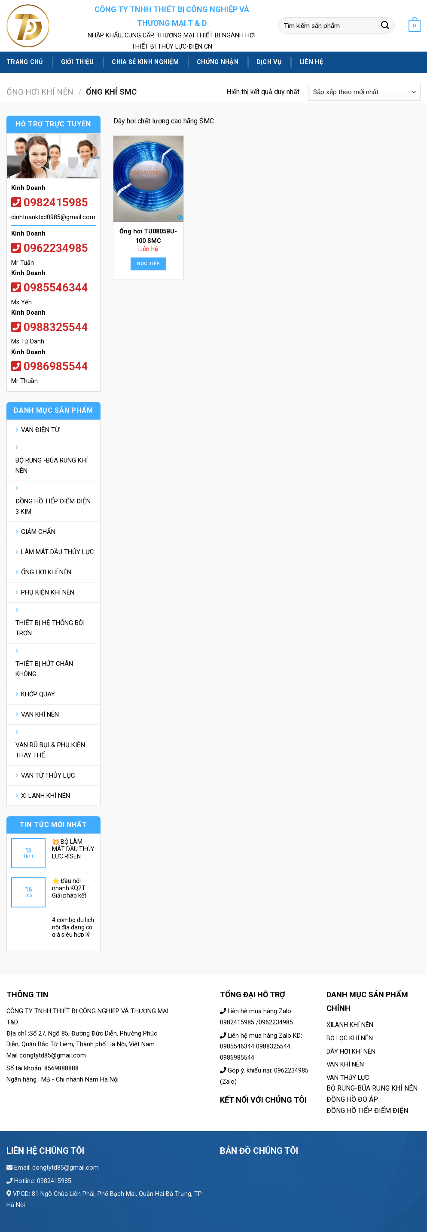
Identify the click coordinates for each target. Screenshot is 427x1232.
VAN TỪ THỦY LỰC (48, 775)
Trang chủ (24, 62)
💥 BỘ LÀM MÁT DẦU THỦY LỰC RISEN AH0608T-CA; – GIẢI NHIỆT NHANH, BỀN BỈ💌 (73, 848)
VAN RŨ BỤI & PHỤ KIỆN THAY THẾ (50, 750)
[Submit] (385, 25)
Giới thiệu (77, 62)
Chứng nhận (217, 62)
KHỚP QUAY (38, 694)
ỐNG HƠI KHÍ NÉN (39, 91)
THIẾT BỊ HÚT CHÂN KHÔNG (44, 669)
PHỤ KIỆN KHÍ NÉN (47, 592)
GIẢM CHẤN (38, 532)
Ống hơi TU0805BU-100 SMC (148, 236)
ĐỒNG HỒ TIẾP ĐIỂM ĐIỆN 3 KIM (53, 506)
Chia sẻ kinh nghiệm (145, 62)
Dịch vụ (268, 62)
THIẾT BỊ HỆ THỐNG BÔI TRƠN (50, 628)
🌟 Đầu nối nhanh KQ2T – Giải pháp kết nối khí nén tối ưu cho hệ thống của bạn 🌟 (73, 887)
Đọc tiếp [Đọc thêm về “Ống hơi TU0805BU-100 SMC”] (148, 263)
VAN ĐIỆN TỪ (40, 430)
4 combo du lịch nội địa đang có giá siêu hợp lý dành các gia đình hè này (73, 926)
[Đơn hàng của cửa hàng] (364, 92)
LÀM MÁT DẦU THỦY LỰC (57, 552)
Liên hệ (311, 62)
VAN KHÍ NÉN (40, 714)
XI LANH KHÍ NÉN (45, 796)
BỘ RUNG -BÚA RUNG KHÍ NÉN (51, 466)
